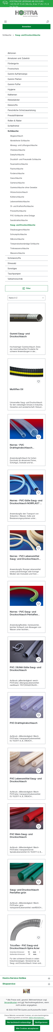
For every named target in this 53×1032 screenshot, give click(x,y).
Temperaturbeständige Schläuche (24, 244)
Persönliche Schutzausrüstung (22, 110)
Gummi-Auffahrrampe (17, 74)
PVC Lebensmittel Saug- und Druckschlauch (26, 780)
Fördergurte (13, 63)
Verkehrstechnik (15, 279)
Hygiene (11, 89)
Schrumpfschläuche (18, 234)
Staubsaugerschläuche (20, 230)
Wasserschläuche (17, 253)
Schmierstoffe (14, 258)
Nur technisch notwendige (19, 1022)
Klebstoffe (13, 105)
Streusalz (12, 263)
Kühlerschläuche (17, 197)
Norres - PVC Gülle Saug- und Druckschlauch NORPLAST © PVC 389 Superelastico (26, 502)
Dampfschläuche (17, 155)
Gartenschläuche (17, 183)
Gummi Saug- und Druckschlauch (20, 335)
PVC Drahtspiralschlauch (23, 723)
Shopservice (9, 983)
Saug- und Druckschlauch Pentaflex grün (24, 891)
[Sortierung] (26, 297)
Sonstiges (12, 268)
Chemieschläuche (17, 150)
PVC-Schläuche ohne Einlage (22, 215)
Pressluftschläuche (18, 211)
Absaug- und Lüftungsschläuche (23, 145)
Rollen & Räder (15, 120)
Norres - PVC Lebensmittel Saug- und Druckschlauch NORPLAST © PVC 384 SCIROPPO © (24, 557)
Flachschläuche (16, 169)
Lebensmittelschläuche (20, 201)
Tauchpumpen (14, 273)
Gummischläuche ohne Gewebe (23, 187)
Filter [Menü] (26, 287)
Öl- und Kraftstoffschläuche (22, 206)
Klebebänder (14, 100)
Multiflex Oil (16, 389)
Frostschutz (13, 68)
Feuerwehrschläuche (19, 164)
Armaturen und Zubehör (19, 58)
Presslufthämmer (15, 115)
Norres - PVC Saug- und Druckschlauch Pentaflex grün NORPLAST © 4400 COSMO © (24, 613)
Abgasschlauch (16, 136)
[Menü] (5, 21)
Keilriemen (12, 94)
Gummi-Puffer (14, 84)
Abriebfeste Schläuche (20, 140)
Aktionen (12, 53)
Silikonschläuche (17, 239)
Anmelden (26, 26)
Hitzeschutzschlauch (19, 192)
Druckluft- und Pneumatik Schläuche (25, 159)
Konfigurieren (41, 1022)
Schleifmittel (13, 126)
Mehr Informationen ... (37, 1018)
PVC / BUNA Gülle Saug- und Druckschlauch (25, 668)
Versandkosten (10, 1002)
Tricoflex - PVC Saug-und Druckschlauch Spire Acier (25, 947)
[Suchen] (47, 21)
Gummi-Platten (15, 79)
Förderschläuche (17, 173)
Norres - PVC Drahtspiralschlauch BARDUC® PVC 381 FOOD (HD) (24, 446)
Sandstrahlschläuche (19, 220)
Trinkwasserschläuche (19, 248)
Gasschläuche (16, 178)
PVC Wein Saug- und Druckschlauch (21, 835)
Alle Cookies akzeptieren (27, 1028)
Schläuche (13, 131)
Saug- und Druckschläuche (22, 225)
